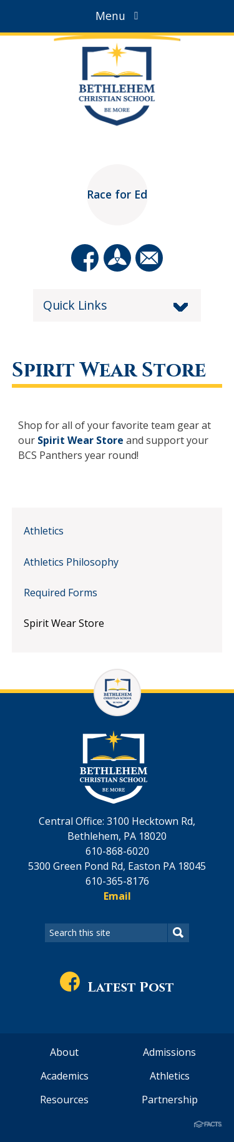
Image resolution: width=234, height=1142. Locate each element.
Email (117, 896)
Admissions (169, 1052)
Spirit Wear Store (80, 440)
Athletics (44, 531)
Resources (64, 1099)
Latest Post (117, 987)
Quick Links (75, 305)
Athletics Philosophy (71, 562)
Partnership (170, 1099)
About (64, 1052)
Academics (65, 1076)
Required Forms (60, 592)
